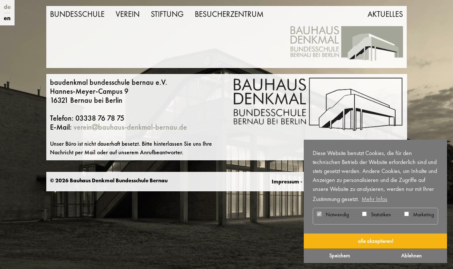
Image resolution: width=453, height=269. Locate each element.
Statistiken (376, 214)
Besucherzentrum (229, 14)
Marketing (419, 214)
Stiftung (167, 14)
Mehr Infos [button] (374, 199)
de (7, 7)
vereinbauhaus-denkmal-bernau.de (130, 127)
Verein (128, 14)
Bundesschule (77, 14)
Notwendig (333, 214)
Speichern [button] (339, 255)
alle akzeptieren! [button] (375, 241)
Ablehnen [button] (411, 255)
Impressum (285, 181)
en (7, 18)
